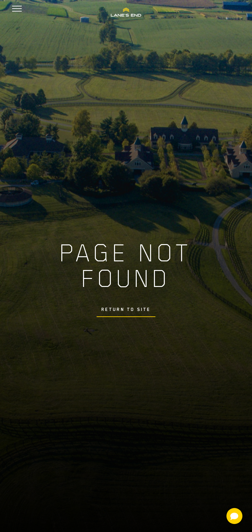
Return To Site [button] (126, 309)
